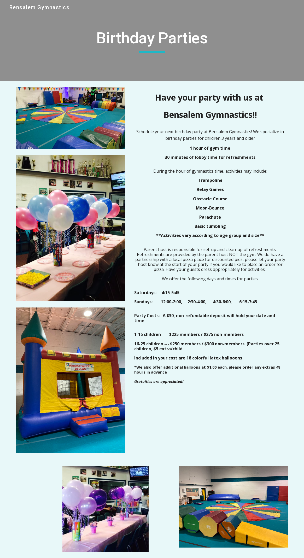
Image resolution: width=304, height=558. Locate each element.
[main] (151, 40)
